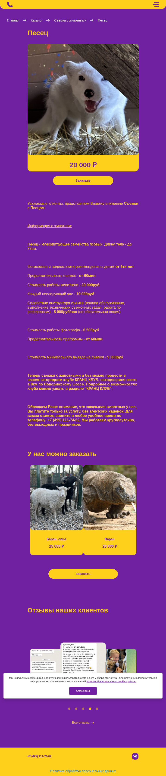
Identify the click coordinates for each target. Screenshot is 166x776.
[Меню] (156, 4)
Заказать (83, 180)
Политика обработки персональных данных (83, 771)
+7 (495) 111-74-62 (39, 756)
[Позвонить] (10, 4)
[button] (28, 101)
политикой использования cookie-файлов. (111, 681)
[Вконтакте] (135, 756)
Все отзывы (83, 722)
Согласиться (83, 691)
